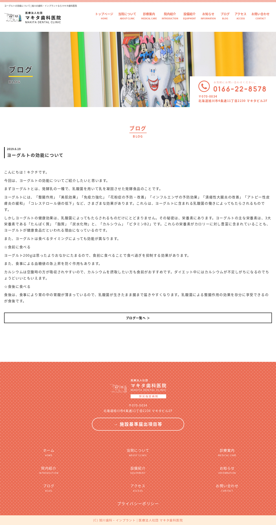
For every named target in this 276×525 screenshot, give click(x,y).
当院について (127, 16)
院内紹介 (170, 16)
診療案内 (149, 16)
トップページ (104, 16)
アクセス (240, 16)
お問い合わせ (260, 16)
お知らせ (208, 16)
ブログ (225, 16)
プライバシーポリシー (138, 504)
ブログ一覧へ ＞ (138, 318)
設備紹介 (189, 16)
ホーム (48, 452)
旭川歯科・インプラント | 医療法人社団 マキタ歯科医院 (141, 520)
